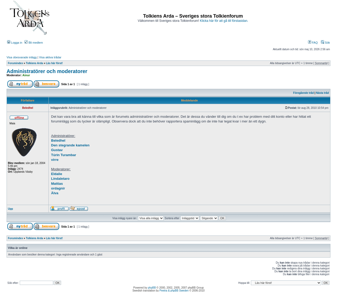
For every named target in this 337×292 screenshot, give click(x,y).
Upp (10, 208)
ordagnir (58, 188)
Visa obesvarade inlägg (22, 57)
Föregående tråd (303, 92)
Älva (54, 193)
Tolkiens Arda (34, 63)
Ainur (26, 75)
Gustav (57, 150)
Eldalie (56, 174)
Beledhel (58, 140)
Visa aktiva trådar (50, 57)
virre (54, 160)
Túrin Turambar (63, 155)
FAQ (313, 42)
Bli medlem (33, 42)
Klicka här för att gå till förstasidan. (224, 21)
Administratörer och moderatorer (47, 71)
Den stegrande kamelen (70, 145)
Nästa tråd (322, 92)
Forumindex (15, 63)
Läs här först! (54, 63)
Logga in (14, 42)
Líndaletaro (60, 179)
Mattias (57, 184)
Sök (325, 42)
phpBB (152, 287)
